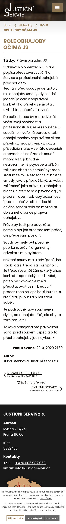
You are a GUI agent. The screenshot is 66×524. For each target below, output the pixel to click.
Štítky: (9, 60)
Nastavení (52, 518)
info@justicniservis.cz (32, 468)
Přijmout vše (15, 518)
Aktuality (26, 25)
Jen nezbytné (34, 518)
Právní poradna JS (32, 60)
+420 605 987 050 (30, 463)
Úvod (7, 25)
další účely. (46, 498)
